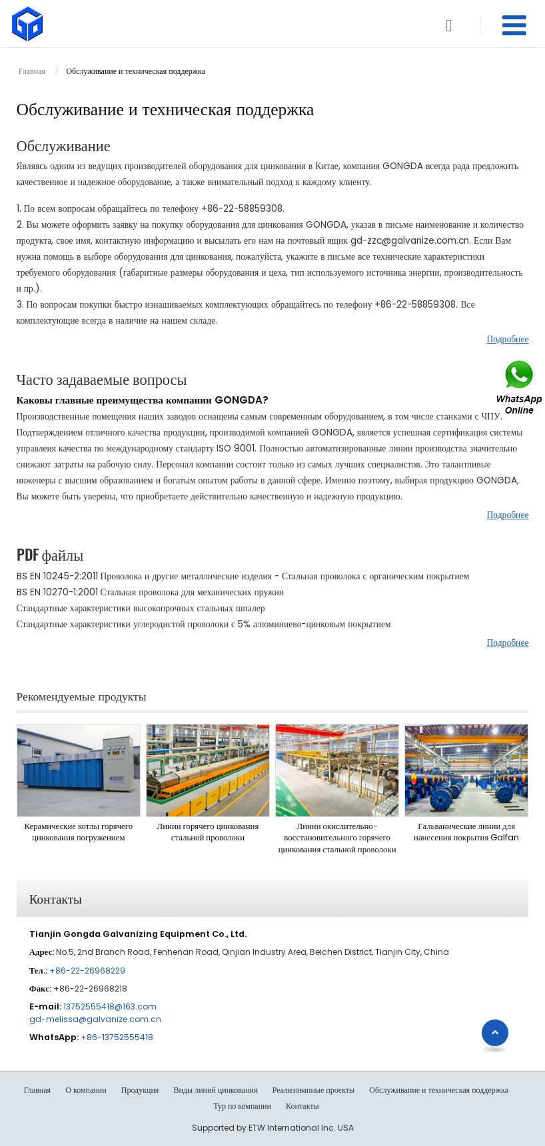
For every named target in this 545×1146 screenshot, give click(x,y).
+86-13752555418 (117, 1037)
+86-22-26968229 (87, 970)
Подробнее (507, 339)
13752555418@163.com (110, 1006)
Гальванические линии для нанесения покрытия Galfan (466, 832)
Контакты (55, 898)
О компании (85, 1090)
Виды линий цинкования (216, 1090)
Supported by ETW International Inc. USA (273, 1127)
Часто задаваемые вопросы (102, 378)
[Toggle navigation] (514, 26)
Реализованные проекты (313, 1090)
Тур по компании (242, 1106)
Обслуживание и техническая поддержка (438, 1090)
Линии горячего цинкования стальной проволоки (208, 832)
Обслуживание (64, 144)
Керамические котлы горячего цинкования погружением (78, 832)
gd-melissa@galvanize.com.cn (95, 1019)
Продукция (140, 1090)
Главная (32, 71)
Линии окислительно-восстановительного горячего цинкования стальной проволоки (337, 837)
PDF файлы (50, 554)
